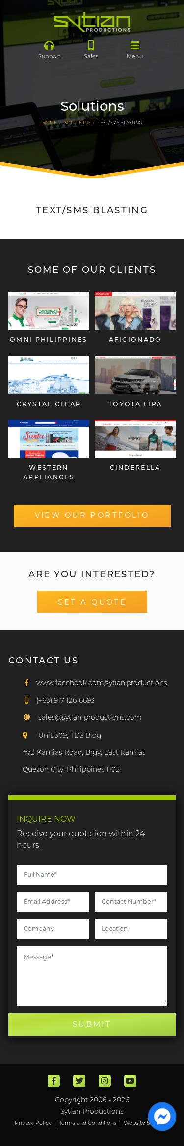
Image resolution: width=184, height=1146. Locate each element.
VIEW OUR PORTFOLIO (92, 515)
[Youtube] (130, 1081)
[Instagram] (105, 1081)
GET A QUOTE (92, 602)
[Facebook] (95, 683)
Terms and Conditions (87, 1123)
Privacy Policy (33, 1123)
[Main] (92, 21)
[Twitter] (79, 1081)
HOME (49, 122)
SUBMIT (92, 1024)
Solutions (77, 122)
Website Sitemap (146, 1123)
